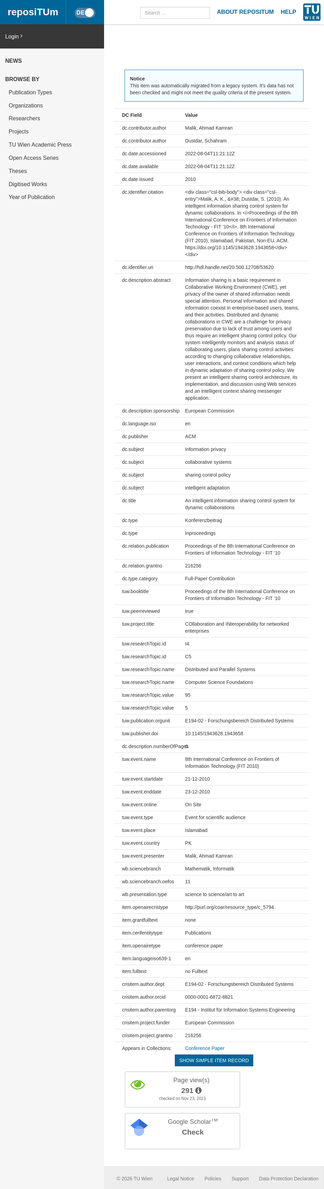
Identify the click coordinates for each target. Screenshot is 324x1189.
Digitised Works (28, 184)
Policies (213, 1178)
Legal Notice (180, 1178)
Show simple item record (214, 1060)
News (13, 61)
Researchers (24, 118)
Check (193, 1132)
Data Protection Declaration (288, 1178)
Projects (19, 131)
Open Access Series (34, 158)
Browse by (22, 79)
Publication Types (30, 92)
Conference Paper (205, 1048)
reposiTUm (33, 12)
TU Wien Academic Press (40, 145)
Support (240, 1178)
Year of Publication (32, 197)
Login (14, 36)
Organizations (26, 106)
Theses (18, 171)
